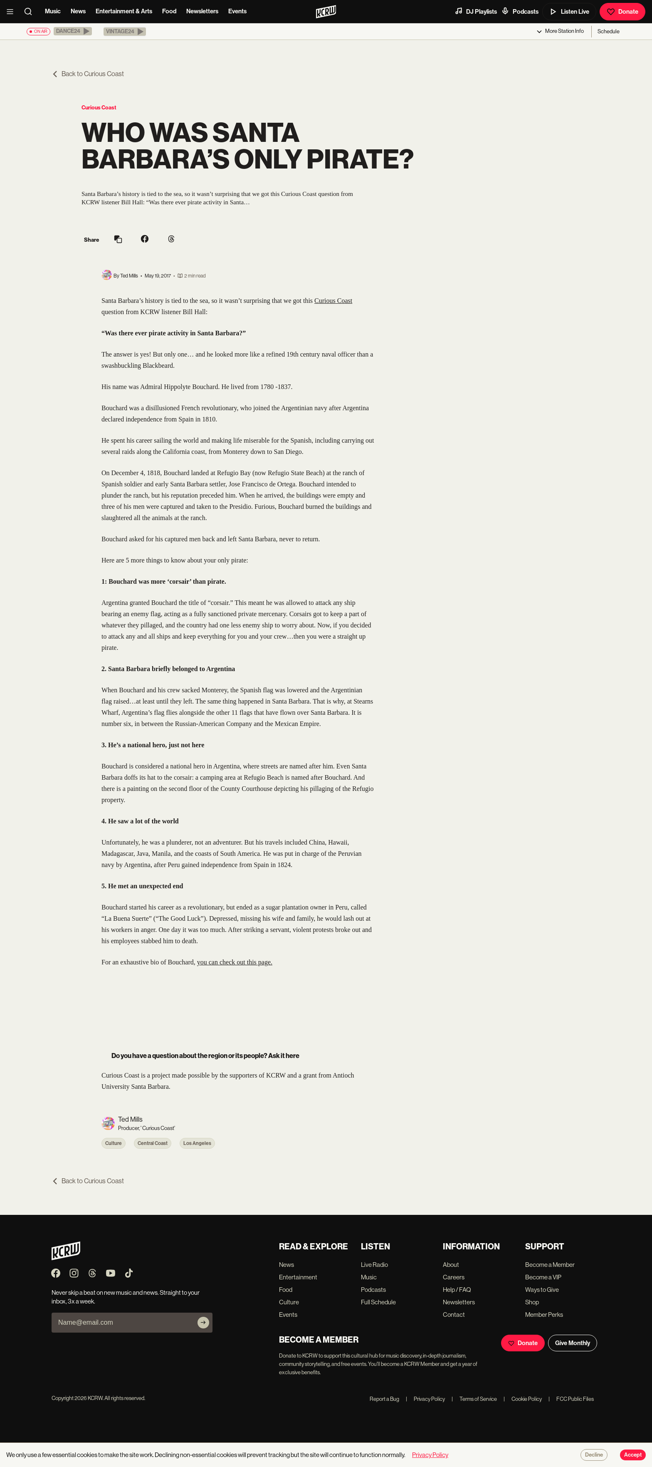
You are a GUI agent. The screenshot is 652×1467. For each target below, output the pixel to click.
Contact (454, 1314)
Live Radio (374, 1264)
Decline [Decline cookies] (594, 1455)
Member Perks (544, 1314)
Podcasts (519, 11)
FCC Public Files (571, 1399)
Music (53, 11)
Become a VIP (543, 1277)
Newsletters (202, 11)
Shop (532, 1302)
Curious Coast (99, 107)
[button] (73, 31)
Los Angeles (197, 1143)
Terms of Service (474, 1399)
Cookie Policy (523, 1399)
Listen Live (569, 11)
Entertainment (298, 1277)
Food (169, 11)
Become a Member (550, 1264)
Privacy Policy (425, 1399)
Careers (453, 1277)
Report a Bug (384, 1399)
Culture (113, 1143)
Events (237, 11)
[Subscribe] (203, 1322)
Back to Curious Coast (88, 74)
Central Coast (153, 1143)
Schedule (609, 31)
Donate (622, 11)
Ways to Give (542, 1289)
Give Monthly (572, 1343)
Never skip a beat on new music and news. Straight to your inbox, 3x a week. (126, 1297)
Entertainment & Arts (124, 11)
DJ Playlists (475, 11)
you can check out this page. (234, 962)
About (451, 1264)
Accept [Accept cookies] (633, 1455)
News (78, 11)
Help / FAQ (457, 1289)
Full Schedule (378, 1302)
